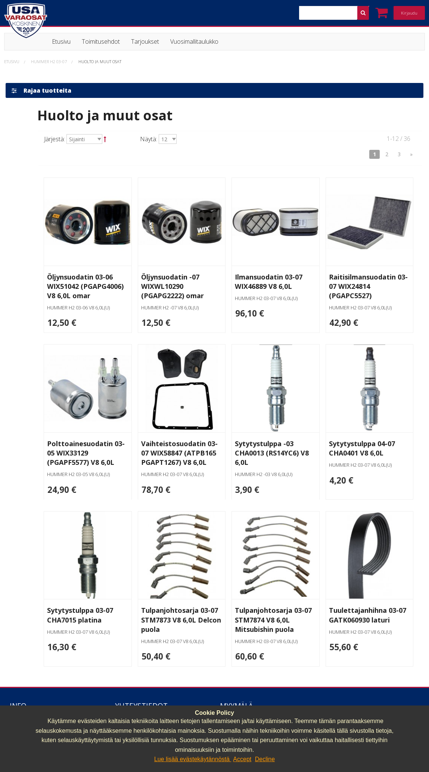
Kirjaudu (409, 13)
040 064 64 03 (134, 702)
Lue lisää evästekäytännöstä (192, 759)
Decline (265, 759)
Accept (242, 759)
